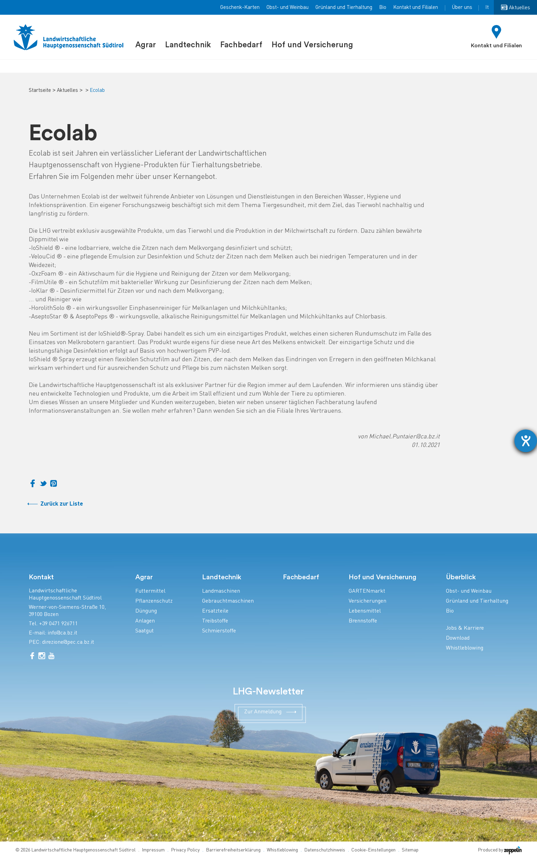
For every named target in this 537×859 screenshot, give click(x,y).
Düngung (146, 611)
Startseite (40, 90)
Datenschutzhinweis (324, 850)
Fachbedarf (241, 45)
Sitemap (410, 850)
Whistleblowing (464, 648)
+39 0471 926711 (58, 624)
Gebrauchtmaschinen (228, 601)
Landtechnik (188, 45)
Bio (382, 7)
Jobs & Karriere (465, 628)
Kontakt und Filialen (415, 7)
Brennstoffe (363, 621)
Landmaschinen (221, 591)
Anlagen (145, 621)
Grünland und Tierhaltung (343, 7)
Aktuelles (67, 90)
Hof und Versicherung (312, 45)
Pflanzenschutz (154, 601)
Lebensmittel (365, 611)
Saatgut (144, 631)
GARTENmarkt (367, 591)
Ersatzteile (215, 611)
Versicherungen (367, 601)
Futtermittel (150, 591)
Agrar (145, 45)
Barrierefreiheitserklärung (233, 850)
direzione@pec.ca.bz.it (68, 642)
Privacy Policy (185, 850)
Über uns (462, 7)
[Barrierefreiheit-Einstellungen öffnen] (525, 441)
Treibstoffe (215, 621)
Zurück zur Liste (61, 504)
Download (458, 638)
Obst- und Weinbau (287, 7)
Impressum (153, 850)
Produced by (500, 850)
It (487, 7)
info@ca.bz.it (62, 633)
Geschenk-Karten (240, 7)
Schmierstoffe (219, 631)
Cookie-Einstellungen (373, 850)
